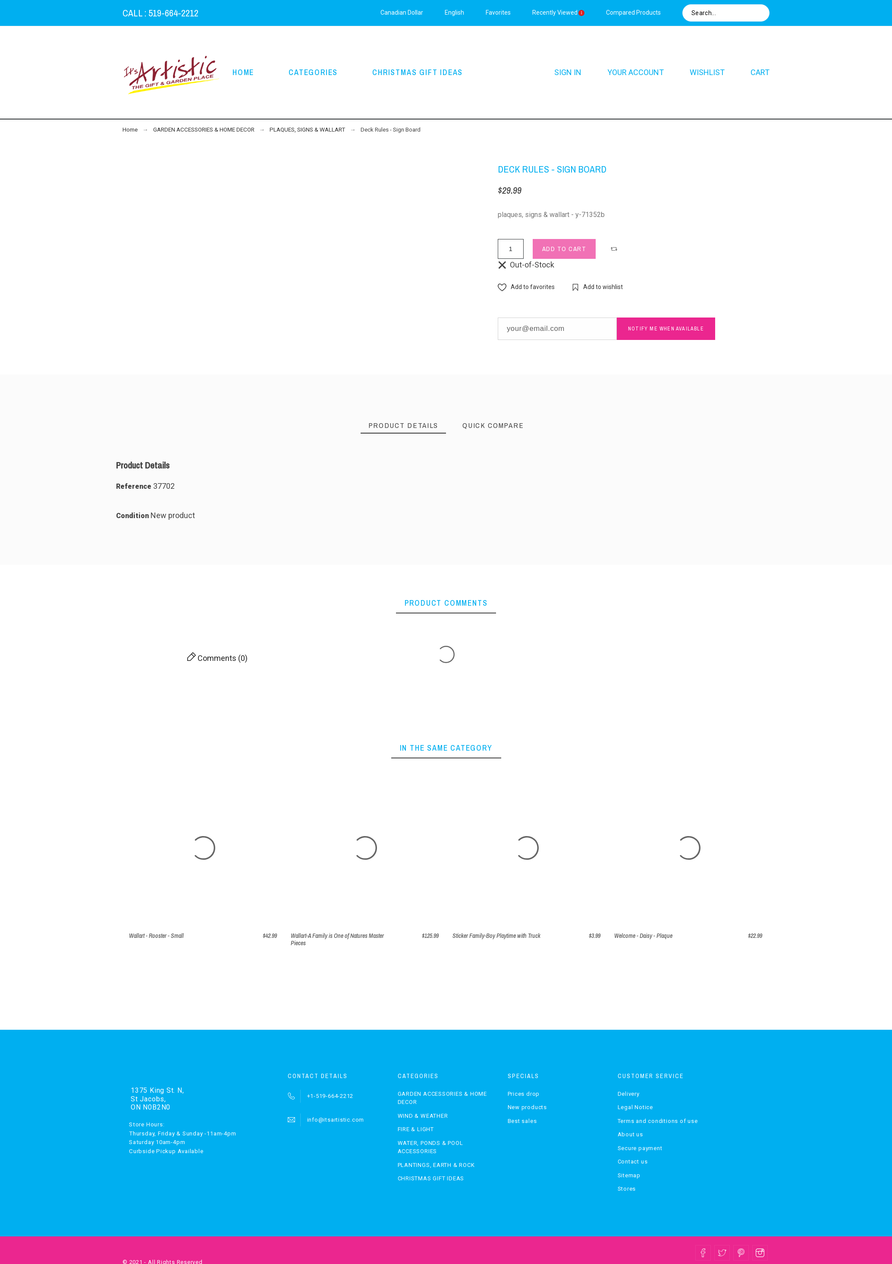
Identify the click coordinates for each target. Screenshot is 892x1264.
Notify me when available (666, 328)
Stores (627, 1188)
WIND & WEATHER (423, 1116)
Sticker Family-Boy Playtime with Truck (496, 936)
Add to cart (564, 248)
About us (630, 1134)
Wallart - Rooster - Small (156, 936)
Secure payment (640, 1148)
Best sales (522, 1121)
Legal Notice (635, 1107)
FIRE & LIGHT (416, 1129)
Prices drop (524, 1094)
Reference (134, 486)
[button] (615, 249)
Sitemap (629, 1175)
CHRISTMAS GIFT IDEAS (431, 1178)
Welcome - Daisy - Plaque (643, 936)
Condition (133, 516)
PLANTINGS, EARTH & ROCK (436, 1165)
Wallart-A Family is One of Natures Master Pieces (337, 939)
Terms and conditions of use (658, 1121)
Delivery (629, 1094)
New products (527, 1107)
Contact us (633, 1161)
